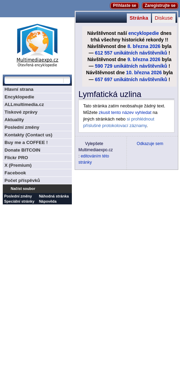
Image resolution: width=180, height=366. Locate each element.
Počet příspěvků (22, 180)
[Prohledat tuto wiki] (33, 80)
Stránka (139, 18)
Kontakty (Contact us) (28, 134)
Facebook (15, 172)
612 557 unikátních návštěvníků (131, 53)
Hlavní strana (19, 89)
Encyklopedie (19, 96)
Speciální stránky (19, 201)
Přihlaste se (124, 5)
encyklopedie (144, 33)
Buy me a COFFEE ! (26, 142)
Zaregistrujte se (160, 5)
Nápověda (48, 201)
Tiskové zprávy (20, 112)
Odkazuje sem (150, 143)
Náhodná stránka (54, 196)
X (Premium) (18, 165)
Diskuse (164, 18)
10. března (138, 72)
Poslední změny (21, 127)
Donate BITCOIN (22, 150)
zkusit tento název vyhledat (125, 112)
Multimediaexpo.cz (37, 44)
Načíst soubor (23, 188)
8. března (138, 46)
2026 (155, 46)
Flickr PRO (16, 157)
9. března (138, 59)
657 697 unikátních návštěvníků (131, 79)
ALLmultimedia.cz (24, 104)
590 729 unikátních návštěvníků (131, 66)
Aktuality (14, 119)
